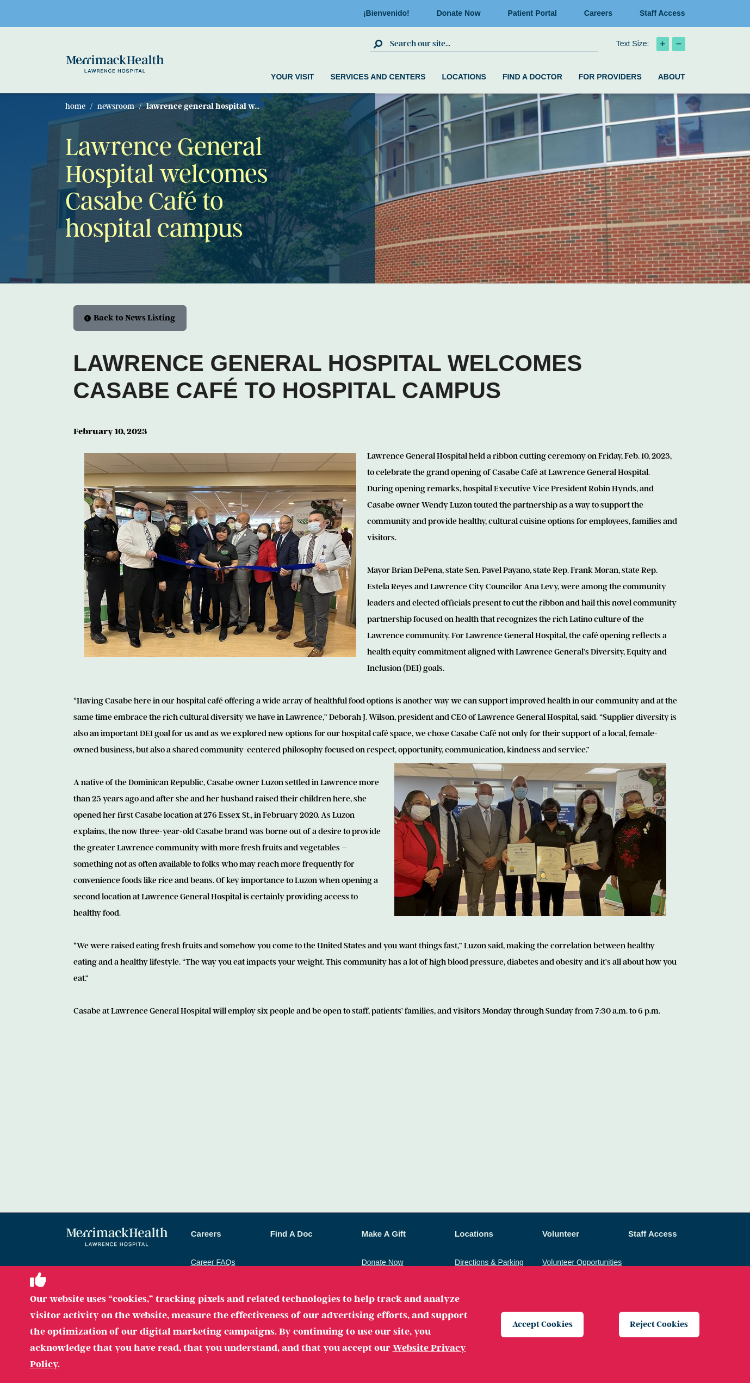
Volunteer (560, 1234)
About (671, 76)
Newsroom (115, 106)
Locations (464, 76)
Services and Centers (377, 76)
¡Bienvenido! (389, 13)
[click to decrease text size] (678, 44)
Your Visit (292, 76)
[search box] (492, 43)
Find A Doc (291, 1234)
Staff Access (662, 13)
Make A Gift (384, 1234)
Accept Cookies (542, 1324)
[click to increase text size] (662, 44)
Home (75, 106)
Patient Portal (535, 13)
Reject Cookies (659, 1324)
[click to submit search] (378, 43)
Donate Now (462, 13)
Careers (601, 13)
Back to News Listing (130, 318)
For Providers (610, 76)
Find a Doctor (532, 76)
